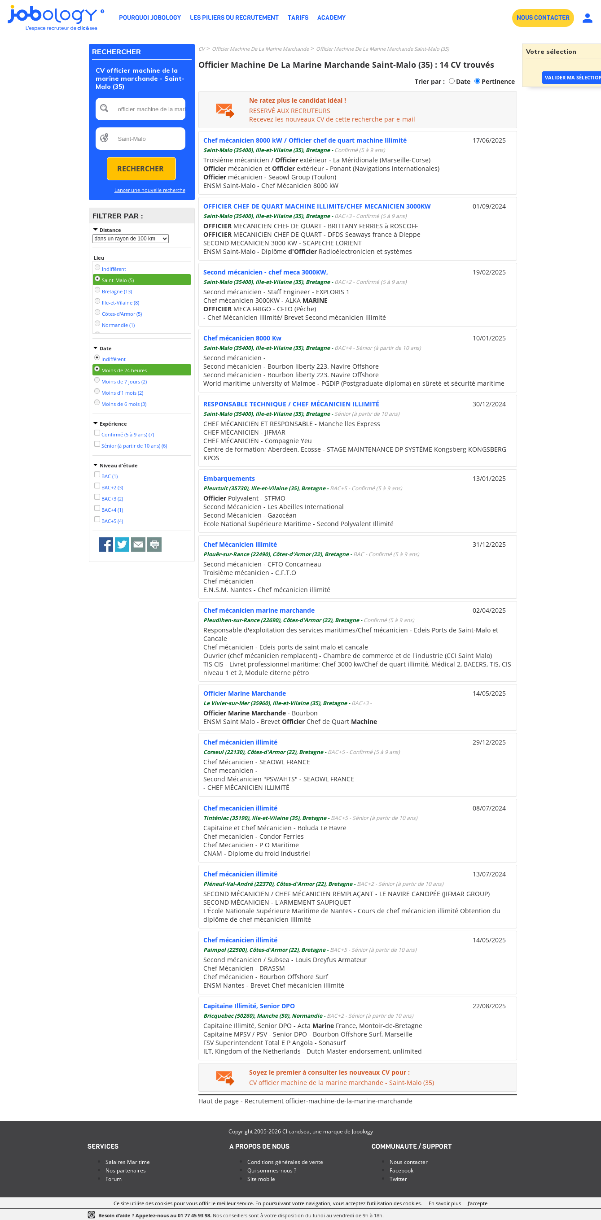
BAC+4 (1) (112, 509)
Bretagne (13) (117, 291)
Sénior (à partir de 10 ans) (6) (134, 445)
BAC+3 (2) (112, 498)
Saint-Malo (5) (118, 280)
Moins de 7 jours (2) (124, 381)
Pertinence (498, 81)
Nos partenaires (125, 1170)
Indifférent (114, 269)
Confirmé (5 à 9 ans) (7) (127, 434)
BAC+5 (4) (112, 521)
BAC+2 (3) (112, 487)
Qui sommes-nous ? (271, 1170)
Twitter (398, 1179)
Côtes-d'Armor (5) (122, 313)
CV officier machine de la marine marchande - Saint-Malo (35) (341, 1082)
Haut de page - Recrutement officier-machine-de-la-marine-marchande (305, 1101)
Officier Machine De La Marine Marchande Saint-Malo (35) (382, 48)
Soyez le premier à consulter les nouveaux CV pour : (329, 1072)
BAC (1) (109, 476)
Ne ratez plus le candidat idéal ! (297, 100)
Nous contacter (409, 1162)
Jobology (362, 1131)
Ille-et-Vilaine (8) (120, 302)
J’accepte (477, 1203)
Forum (113, 1179)
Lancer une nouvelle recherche (149, 190)
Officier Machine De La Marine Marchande (260, 48)
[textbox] (140, 109)
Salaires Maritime (127, 1162)
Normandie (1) (118, 325)
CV (201, 48)
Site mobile (261, 1179)
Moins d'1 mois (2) (122, 392)
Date (463, 81)
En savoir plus (445, 1203)
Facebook (401, 1170)
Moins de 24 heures (124, 370)
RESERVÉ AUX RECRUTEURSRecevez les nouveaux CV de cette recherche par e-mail (332, 114)
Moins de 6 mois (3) (123, 404)
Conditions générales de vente (285, 1162)
